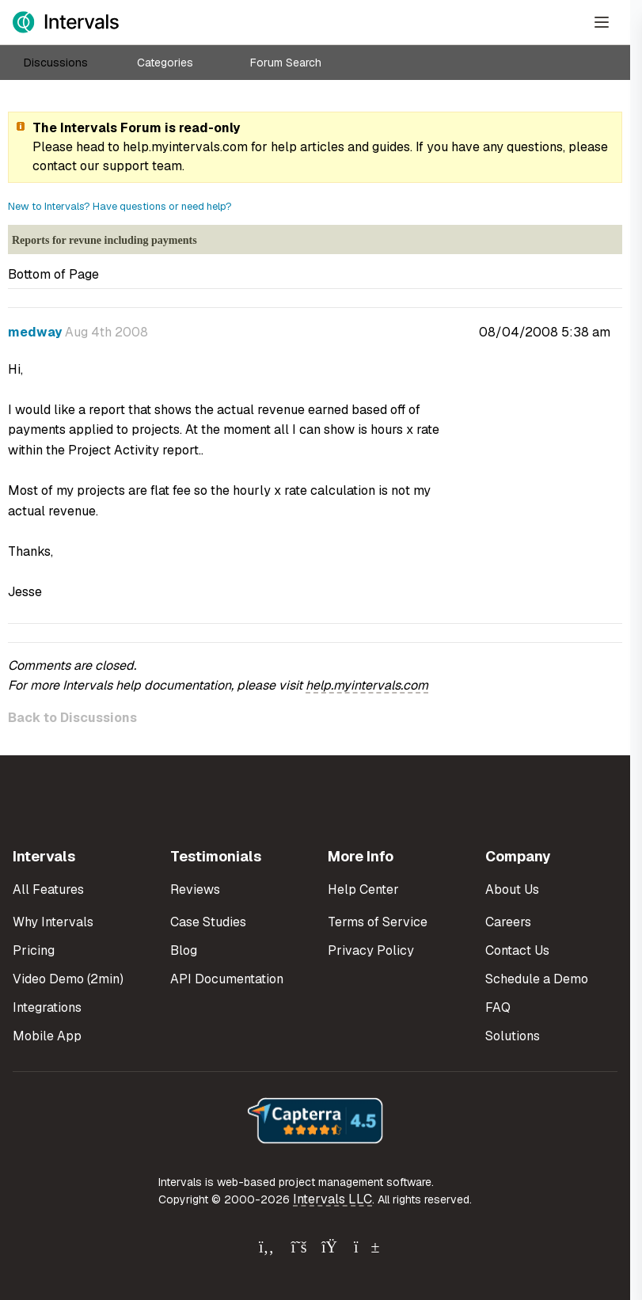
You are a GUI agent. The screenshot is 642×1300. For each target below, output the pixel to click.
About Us (512, 889)
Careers (508, 922)
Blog (183, 950)
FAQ (498, 1007)
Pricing (34, 950)
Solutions (512, 1036)
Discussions (56, 62)
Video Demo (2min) (68, 979)
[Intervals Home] (66, 22)
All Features (48, 889)
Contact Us (517, 950)
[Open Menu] (601, 22)
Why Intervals (53, 922)
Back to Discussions (72, 717)
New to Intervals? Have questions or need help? (120, 206)
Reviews (195, 889)
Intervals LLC (332, 1199)
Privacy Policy (371, 950)
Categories (165, 62)
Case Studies (208, 922)
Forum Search (285, 62)
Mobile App (47, 1036)
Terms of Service (377, 922)
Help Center (363, 889)
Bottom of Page (53, 274)
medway (35, 332)
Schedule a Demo (536, 979)
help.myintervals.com (185, 147)
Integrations (47, 1007)
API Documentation (226, 979)
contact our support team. (108, 166)
